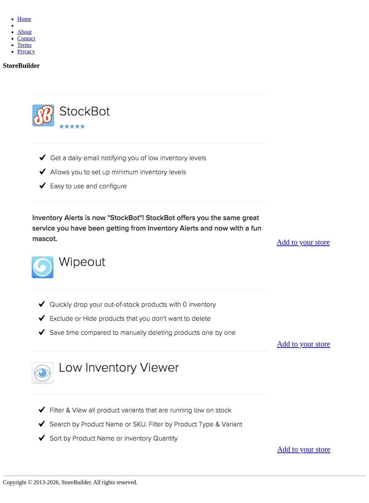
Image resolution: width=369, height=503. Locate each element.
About (24, 32)
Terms (24, 45)
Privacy (26, 51)
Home (24, 19)
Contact (26, 38)
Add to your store (303, 242)
